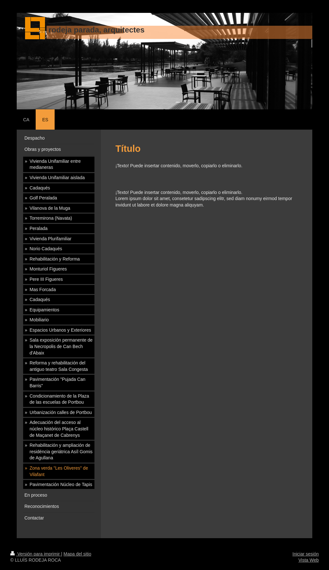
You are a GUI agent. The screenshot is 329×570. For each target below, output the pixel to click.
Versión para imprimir (35, 553)
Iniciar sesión (305, 553)
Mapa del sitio (77, 553)
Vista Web (308, 560)
